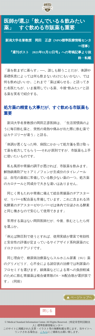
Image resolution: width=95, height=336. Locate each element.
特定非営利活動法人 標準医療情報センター (47, 8)
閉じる (47, 311)
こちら (44, 331)
